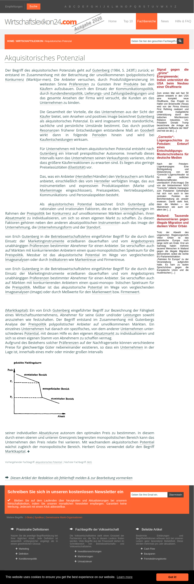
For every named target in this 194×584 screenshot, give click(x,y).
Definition (22, 553)
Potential (92, 255)
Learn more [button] (124, 577)
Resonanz (47, 130)
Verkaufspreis (118, 158)
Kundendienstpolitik (66, 93)
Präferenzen (79, 84)
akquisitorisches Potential (70, 204)
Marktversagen (84, 556)
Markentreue (85, 259)
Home (112, 21)
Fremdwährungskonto (153, 558)
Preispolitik (36, 213)
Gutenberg (101, 70)
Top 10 (128, 21)
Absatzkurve (49, 432)
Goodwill (147, 130)
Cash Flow (148, 548)
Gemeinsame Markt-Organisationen (64, 517)
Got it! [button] (172, 577)
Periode (98, 135)
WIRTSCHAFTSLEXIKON (29, 41)
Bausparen (148, 553)
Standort (93, 227)
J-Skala (29, 517)
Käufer (45, 88)
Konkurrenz (14, 79)
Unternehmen (51, 102)
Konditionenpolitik (26, 558)
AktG (89, 462)
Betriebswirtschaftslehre (70, 236)
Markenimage (51, 190)
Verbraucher (126, 176)
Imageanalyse (16, 259)
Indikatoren (58, 259)
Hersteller (84, 176)
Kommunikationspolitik (134, 88)
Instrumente (108, 222)
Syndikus (39, 517)
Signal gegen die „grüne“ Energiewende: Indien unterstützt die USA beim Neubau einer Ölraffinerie (173, 78)
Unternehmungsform (54, 227)
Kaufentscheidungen (56, 139)
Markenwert (102, 291)
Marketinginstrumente (46, 241)
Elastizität (77, 167)
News (165, 21)
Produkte (130, 84)
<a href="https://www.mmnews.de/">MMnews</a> (20, 146)
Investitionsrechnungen (88, 551)
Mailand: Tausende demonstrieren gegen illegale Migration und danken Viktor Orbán (173, 221)
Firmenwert (130, 291)
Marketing (22, 548)
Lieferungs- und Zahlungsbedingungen (116, 93)
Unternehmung (132, 208)
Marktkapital (16, 310)
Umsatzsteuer (83, 561)
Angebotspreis (142, 241)
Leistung (130, 315)
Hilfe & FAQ (183, 21)
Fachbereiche (146, 21)
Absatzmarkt (15, 218)
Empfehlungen (13, 6)
